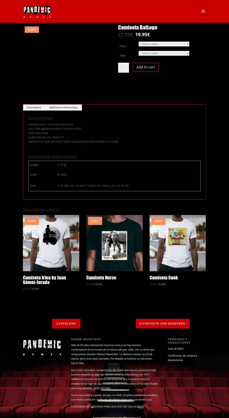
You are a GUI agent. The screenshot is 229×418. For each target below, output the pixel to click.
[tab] (34, 107)
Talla (123, 55)
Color (123, 46)
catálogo (67, 323)
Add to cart (146, 67)
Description (34, 107)
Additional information (63, 107)
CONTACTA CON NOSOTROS (164, 323)
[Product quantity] (123, 68)
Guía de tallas (176, 348)
